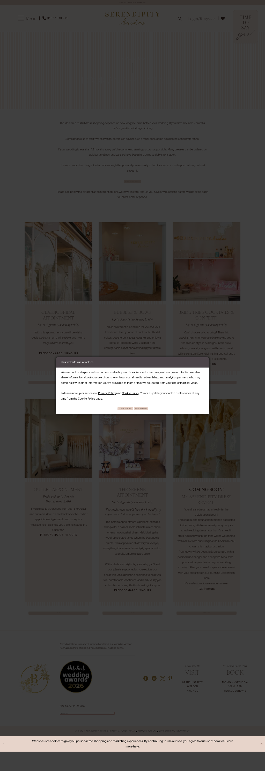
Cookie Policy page (90, 397)
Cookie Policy (130, 392)
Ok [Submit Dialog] (258, 763)
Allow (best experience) (109, 408)
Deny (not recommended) (157, 408)
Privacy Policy (107, 392)
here (136, 766)
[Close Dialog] (6, 763)
